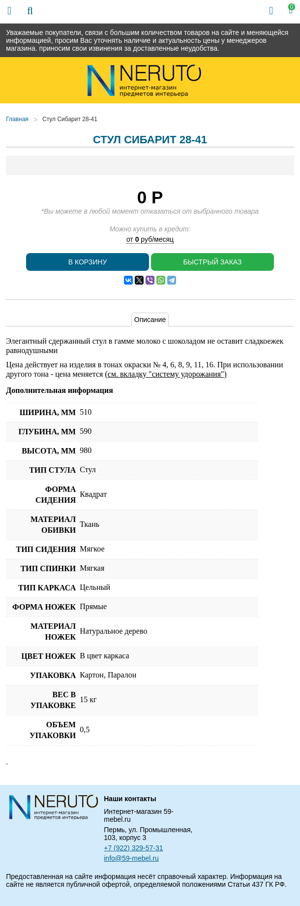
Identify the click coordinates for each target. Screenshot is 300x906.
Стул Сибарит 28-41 (69, 119)
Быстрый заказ (212, 262)
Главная (17, 119)
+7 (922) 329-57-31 (133, 848)
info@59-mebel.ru (131, 858)
